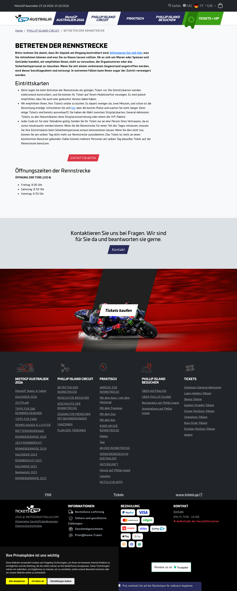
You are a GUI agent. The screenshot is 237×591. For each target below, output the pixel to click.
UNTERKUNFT (109, 464)
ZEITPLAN (22, 402)
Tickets (119, 494)
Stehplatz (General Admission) (202, 387)
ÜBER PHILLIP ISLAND (156, 397)
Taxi (102, 442)
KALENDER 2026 (26, 397)
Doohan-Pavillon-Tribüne (199, 429)
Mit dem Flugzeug (111, 408)
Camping (105, 476)
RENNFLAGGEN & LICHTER (33, 425)
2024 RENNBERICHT (28, 442)
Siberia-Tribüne (193, 399)
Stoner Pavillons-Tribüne (199, 411)
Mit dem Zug (108, 414)
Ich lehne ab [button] (38, 581)
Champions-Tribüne (195, 417)
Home (19, 30)
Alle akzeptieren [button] (17, 581)
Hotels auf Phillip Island (115, 470)
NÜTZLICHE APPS (111, 482)
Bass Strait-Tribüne (195, 423)
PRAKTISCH (135, 18)
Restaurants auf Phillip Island (160, 402)
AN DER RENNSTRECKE (115, 448)
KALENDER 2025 (26, 466)
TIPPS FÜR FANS (26, 419)
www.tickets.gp (189, 494)
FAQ (48, 494)
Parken (104, 436)
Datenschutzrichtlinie (28, 526)
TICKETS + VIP (202, 18)
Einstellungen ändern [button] (60, 581)
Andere (188, 434)
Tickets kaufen (118, 310)
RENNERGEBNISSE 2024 (30, 448)
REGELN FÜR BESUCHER (73, 397)
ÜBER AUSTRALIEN (154, 391)
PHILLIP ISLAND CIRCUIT (103, 18)
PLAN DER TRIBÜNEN (71, 430)
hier (73, 108)
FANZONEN (64, 424)
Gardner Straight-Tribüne (199, 405)
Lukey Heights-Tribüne (197, 393)
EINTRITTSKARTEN (83, 158)
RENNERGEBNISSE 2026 (30, 436)
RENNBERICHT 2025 (28, 460)
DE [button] (199, 6)
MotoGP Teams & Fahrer (30, 391)
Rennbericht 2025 (26, 472)
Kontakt (118, 249)
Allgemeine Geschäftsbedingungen (36, 521)
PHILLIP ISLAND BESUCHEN (168, 18)
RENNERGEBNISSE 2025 (30, 478)
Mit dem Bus (107, 420)
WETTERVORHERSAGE (29, 431)
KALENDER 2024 (26, 454)
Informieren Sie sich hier (126, 53)
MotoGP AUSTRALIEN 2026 (70, 18)
